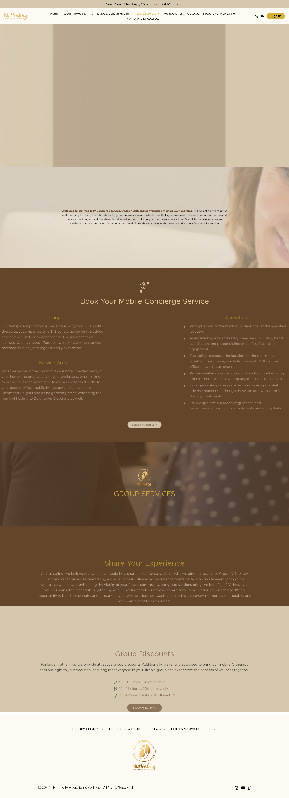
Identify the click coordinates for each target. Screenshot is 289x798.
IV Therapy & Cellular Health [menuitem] (110, 13)
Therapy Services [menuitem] (146, 13)
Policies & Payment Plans (193, 729)
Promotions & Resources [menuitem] (142, 18)
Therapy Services (87, 729)
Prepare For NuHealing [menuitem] (219, 13)
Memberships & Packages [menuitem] (181, 13)
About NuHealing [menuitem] (75, 13)
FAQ (159, 729)
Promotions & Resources (128, 729)
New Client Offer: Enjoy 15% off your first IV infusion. (144, 4)
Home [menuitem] (54, 13)
